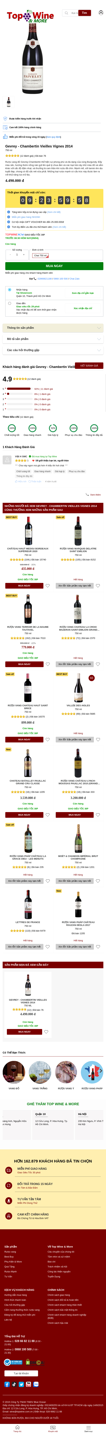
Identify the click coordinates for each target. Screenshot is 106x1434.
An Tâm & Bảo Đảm (27, 1187)
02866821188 (45, 278)
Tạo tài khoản (21, 1373)
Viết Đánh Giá (89, 365)
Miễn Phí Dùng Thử (27, 1203)
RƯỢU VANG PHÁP (92, 1088)
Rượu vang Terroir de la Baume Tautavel (28, 628)
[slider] (12, 155)
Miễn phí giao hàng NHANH (26, 217)
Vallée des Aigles (78, 705)
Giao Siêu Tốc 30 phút (29, 1172)
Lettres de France (28, 922)
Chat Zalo (74, 278)
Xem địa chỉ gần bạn (83, 293)
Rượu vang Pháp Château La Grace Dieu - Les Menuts (28, 857)
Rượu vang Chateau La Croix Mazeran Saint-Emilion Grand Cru (78, 628)
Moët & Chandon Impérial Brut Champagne (78, 857)
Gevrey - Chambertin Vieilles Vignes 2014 (28, 1001)
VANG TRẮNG (39, 1088)
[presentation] (3, 4)
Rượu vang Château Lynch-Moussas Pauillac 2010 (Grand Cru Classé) (78, 782)
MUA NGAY (24, 585)
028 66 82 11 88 (25, 1341)
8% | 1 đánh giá (42, 394)
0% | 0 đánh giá (42, 399)
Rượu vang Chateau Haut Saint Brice (28, 707)
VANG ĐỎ (14, 1088)
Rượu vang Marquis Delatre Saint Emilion (78, 550)
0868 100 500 (61, 278)
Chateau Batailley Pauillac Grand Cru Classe (28, 782)
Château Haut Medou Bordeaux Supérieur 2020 (27, 550)
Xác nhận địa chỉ (83, 308)
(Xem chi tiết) (53, 212)
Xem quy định (53, 137)
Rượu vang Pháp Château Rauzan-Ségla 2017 (78, 923)
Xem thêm (95, 494)
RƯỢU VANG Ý (66, 1088)
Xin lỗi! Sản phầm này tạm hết (74, 585)
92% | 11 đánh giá (43, 389)
